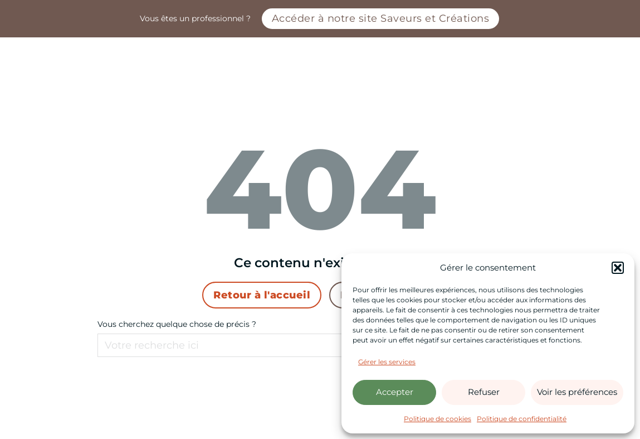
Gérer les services (387, 362)
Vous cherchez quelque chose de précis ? (176, 324)
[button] (617, 267)
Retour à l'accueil (261, 295)
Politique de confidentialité (521, 418)
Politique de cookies (437, 418)
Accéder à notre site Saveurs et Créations (381, 18)
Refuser (484, 392)
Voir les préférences (577, 392)
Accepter (394, 392)
